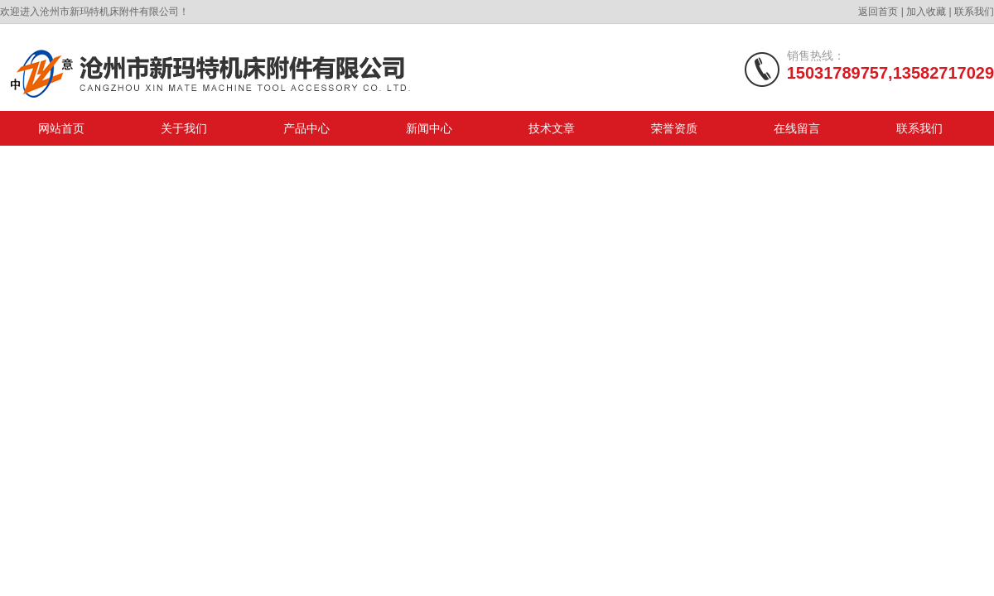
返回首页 (878, 11)
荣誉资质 (674, 128)
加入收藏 (926, 11)
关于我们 (184, 128)
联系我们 (974, 11)
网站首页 (61, 128)
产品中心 (306, 128)
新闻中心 (429, 128)
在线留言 (797, 128)
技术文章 (551, 128)
